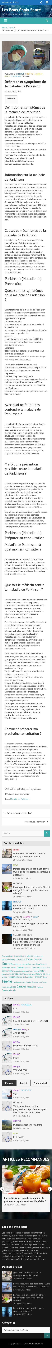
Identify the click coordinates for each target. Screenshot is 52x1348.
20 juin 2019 (18, 1128)
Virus (25, 974)
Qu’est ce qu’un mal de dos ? (19, 813)
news (7, 76)
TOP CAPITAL (20, 1070)
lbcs (19, 91)
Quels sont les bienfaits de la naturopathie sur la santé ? (29, 855)
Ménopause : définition (35, 821)
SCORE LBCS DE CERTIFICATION (30, 1020)
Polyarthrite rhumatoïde (21, 971)
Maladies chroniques (22, 935)
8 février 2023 (19, 878)
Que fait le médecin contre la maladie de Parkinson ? (24, 587)
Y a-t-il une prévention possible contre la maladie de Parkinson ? (24, 469)
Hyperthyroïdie (7, 974)
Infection (38, 977)
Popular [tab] (9, 1083)
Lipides (13, 986)
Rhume (36, 971)
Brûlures (43, 970)
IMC (11, 971)
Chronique (35, 982)
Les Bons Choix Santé (21, 9)
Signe (34, 967)
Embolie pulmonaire (19, 982)
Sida (5, 977)
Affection (39, 968)
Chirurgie (20, 74)
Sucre (6, 963)
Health (16, 850)
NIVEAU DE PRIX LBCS (25, 1045)
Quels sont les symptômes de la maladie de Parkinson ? (25, 295)
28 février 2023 (20, 860)
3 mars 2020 (10, 91)
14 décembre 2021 (21, 948)
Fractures (40, 987)
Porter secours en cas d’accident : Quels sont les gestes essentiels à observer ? (31, 871)
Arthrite (13, 968)
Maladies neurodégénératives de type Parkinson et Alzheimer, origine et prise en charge (30, 941)
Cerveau (6, 970)
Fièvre (7, 981)
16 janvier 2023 (19, 912)
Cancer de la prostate (25, 977)
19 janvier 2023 (19, 896)
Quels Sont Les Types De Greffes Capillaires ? (30, 925)
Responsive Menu (41, 2)
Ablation (28, 982)
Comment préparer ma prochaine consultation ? (23, 731)
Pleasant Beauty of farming (27, 1124)
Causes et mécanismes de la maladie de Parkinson (25, 232)
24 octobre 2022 (20, 930)
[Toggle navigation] (5, 20)
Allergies (5, 956)
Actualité (17, 883)
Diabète (20, 967)
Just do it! (18, 1137)
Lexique (16, 1005)
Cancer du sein (34, 959)
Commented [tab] (40, 1083)
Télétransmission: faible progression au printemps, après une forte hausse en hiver (30, 1109)
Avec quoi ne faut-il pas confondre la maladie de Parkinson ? (23, 409)
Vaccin (31, 971)
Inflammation (21, 960)
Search (47, 833)
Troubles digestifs (9, 990)
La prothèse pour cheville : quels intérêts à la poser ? (30, 907)
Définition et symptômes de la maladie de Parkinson (25, 109)
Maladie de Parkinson (19, 799)
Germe (45, 977)
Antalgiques (31, 974)
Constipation (17, 974)
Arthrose (13, 959)
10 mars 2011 (19, 1116)
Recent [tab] (23, 1083)
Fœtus (11, 956)
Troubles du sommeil (20, 964)
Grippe (30, 955)
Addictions (10, 74)
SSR (15, 1008)
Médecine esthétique (22, 920)
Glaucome (32, 964)
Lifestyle (17, 1121)
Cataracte (17, 956)
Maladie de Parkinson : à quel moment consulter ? (23, 546)
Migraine (23, 956)
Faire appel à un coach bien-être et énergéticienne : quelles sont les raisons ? (31, 890)
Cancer (26, 917)
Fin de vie (29, 74)
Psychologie (16, 76)
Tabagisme (12, 977)
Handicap (38, 74)
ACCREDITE (19, 1033)
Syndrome (28, 968)
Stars (16, 1057)
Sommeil (26, 76)
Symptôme (46, 968)
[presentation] (2, 1189)
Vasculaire (31, 986)
